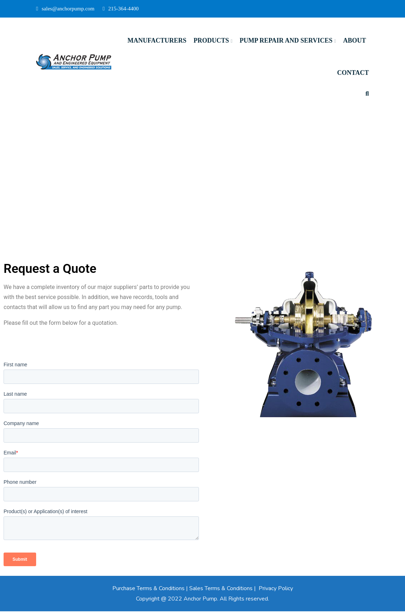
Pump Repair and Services (286, 40)
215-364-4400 (120, 8)
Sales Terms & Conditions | (223, 589)
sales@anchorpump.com (65, 8)
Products (211, 40)
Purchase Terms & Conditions (148, 589)
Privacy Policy (276, 589)
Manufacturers (156, 40)
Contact (353, 72)
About (354, 40)
